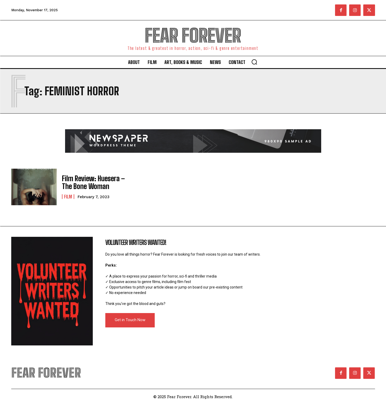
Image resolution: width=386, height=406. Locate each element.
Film (68, 195)
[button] (254, 62)
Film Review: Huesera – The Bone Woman (90, 182)
